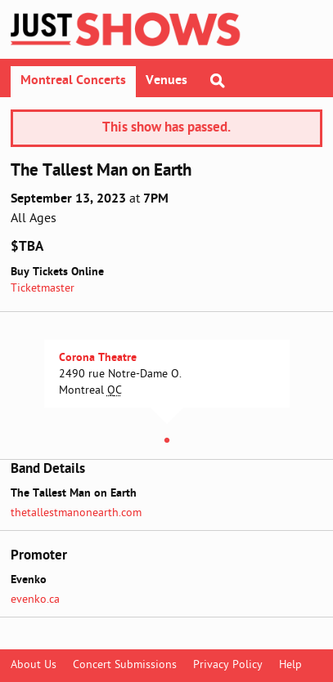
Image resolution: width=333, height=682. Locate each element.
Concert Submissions (125, 665)
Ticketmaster (42, 288)
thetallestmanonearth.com (76, 513)
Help (290, 665)
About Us (33, 665)
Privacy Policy (228, 665)
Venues (166, 81)
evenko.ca (35, 600)
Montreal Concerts (73, 80)
